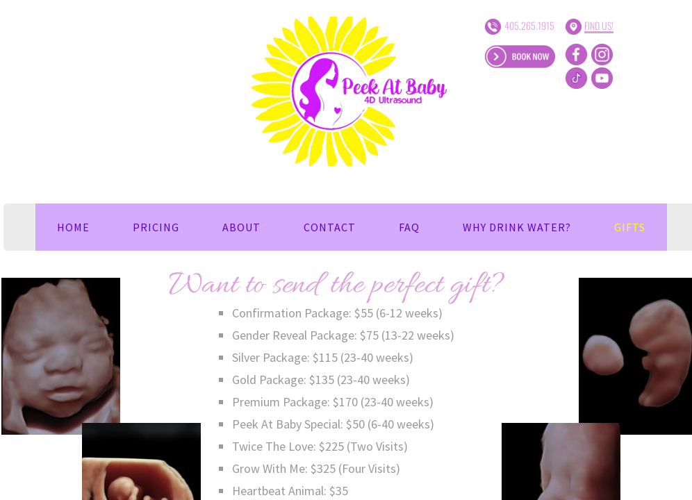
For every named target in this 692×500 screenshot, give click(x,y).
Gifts (629, 227)
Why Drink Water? (517, 227)
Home (73, 227)
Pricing (156, 227)
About (241, 227)
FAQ (409, 227)
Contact (330, 227)
